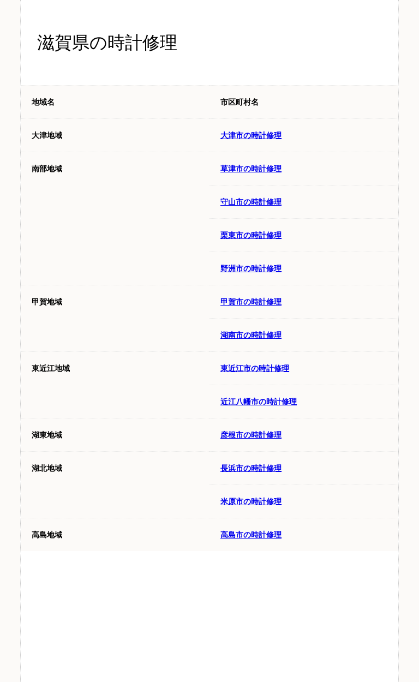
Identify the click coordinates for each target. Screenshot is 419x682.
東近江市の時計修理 (254, 368)
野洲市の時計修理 (251, 268)
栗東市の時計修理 (251, 235)
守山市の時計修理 (251, 202)
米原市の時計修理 (251, 501)
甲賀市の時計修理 (251, 301)
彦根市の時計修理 (251, 434)
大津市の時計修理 (251, 135)
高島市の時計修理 (251, 534)
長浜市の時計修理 (251, 468)
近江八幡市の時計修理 (258, 401)
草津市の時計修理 (251, 168)
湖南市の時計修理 (251, 335)
